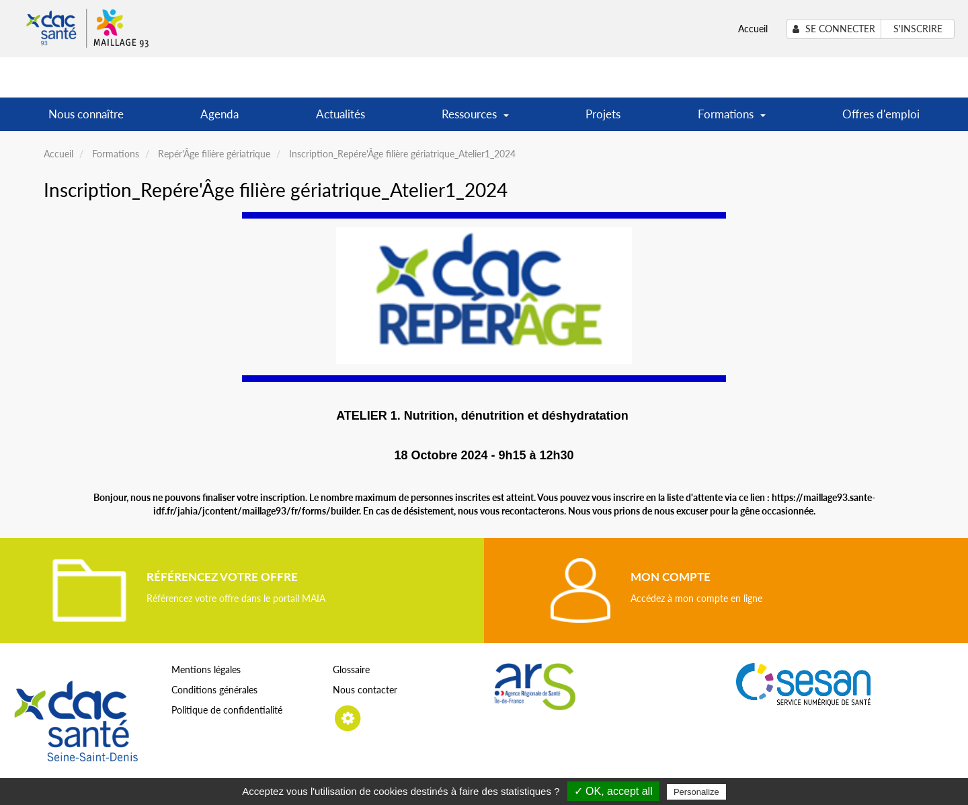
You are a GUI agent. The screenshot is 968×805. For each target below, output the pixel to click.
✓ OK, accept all (613, 791)
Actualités (340, 114)
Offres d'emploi (881, 114)
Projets (603, 114)
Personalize (696, 792)
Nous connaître (86, 114)
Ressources (475, 118)
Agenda (219, 114)
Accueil (753, 28)
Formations (732, 118)
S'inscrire (917, 28)
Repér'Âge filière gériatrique (214, 153)
